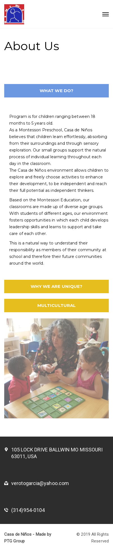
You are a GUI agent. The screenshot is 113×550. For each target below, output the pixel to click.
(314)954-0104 (28, 510)
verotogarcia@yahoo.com (40, 483)
